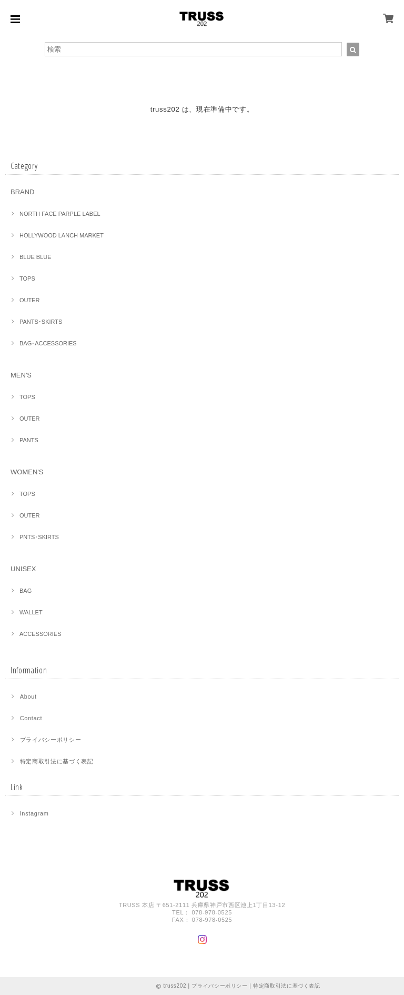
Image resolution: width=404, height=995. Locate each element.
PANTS (28, 440)
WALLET (31, 612)
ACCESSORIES (40, 634)
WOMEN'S (27, 472)
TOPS (27, 278)
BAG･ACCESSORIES (48, 343)
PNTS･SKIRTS (39, 537)
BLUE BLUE (35, 257)
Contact (31, 718)
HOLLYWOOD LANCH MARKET (61, 235)
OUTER (29, 300)
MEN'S (21, 375)
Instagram (34, 813)
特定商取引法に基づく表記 (57, 761)
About (28, 696)
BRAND (23, 192)
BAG (25, 591)
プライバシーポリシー (51, 740)
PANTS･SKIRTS (40, 322)
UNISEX (23, 569)
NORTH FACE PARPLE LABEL (59, 214)
